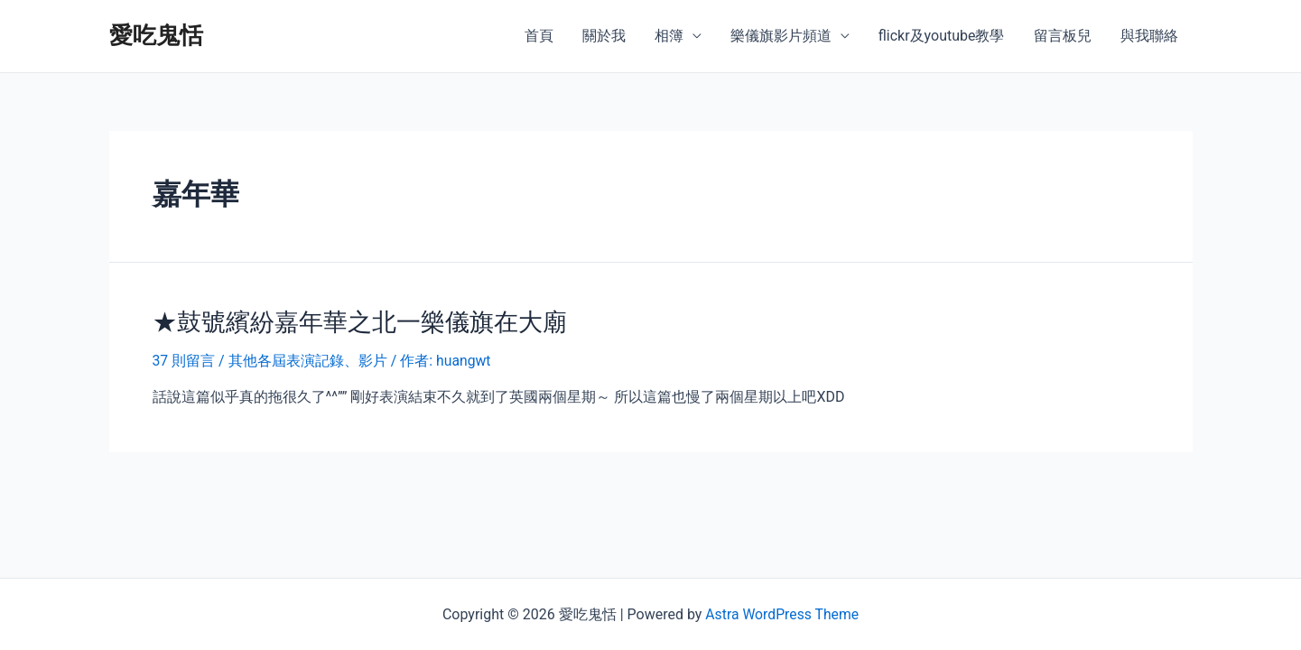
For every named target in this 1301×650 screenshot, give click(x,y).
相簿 (669, 35)
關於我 (604, 35)
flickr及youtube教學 (941, 35)
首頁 (539, 35)
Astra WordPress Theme (782, 614)
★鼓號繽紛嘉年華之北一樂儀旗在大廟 (352, 321)
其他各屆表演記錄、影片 (307, 359)
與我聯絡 (1149, 35)
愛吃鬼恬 (156, 35)
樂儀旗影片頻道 (781, 35)
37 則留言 (184, 359)
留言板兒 (1063, 35)
